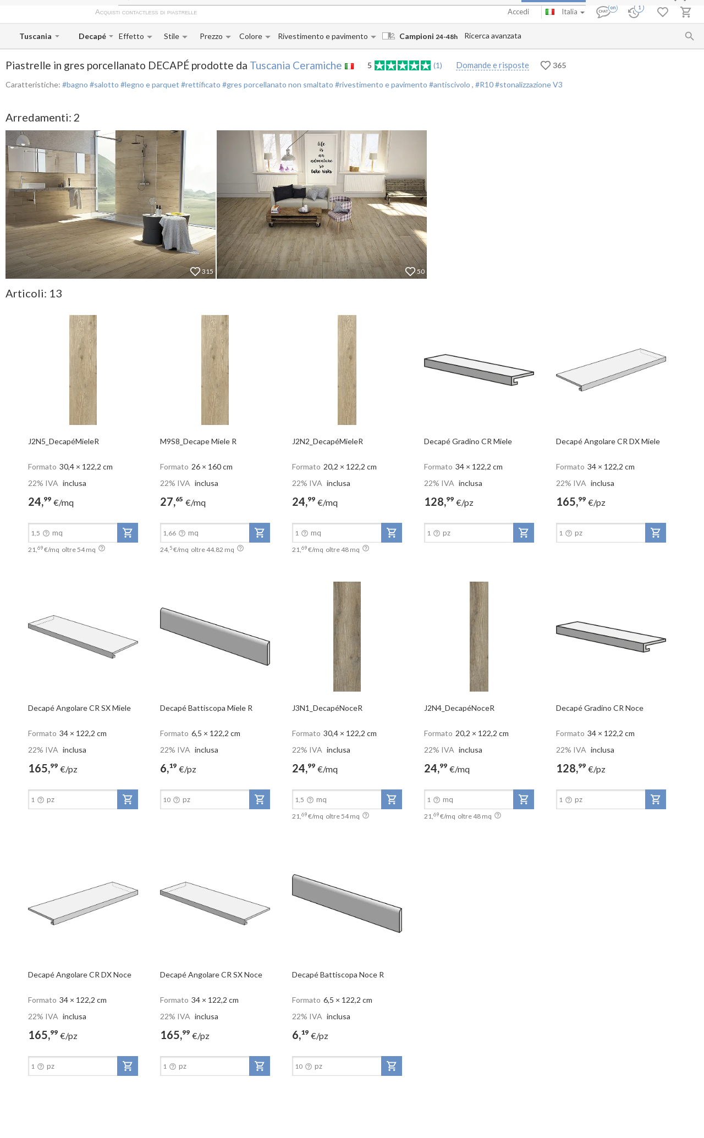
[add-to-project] (127, 533)
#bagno (75, 84)
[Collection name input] (93, 36)
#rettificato (200, 84)
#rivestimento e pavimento (380, 84)
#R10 (485, 84)
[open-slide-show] (83, 369)
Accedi (518, 11)
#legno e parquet (149, 84)
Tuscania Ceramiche (296, 65)
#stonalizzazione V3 (529, 84)
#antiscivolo (449, 84)
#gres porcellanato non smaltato (277, 84)
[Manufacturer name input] (36, 36)
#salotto (103, 84)
